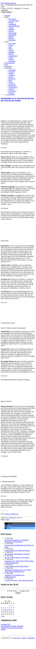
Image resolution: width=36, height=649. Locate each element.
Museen (10, 54)
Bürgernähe (12, 40)
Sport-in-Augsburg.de (11, 514)
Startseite (7, 15)
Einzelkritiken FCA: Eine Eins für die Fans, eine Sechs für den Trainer (17, 99)
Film (9, 47)
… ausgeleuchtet (10, 94)
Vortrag (10, 77)
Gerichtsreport (12, 87)
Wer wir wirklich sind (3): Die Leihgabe (17, 557)
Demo (10, 80)
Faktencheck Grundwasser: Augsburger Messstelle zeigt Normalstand (17, 541)
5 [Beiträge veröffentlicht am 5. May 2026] (3, 607)
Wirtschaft (11, 71)
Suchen (18, 593)
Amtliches (11, 75)
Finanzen (11, 38)
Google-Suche (24, 591)
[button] (8, 524)
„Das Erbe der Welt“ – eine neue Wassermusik (19, 580)
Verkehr (10, 28)
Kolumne (11, 93)
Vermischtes (8, 68)
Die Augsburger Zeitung (8, 3)
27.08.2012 (12, 517)
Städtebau (11, 29)
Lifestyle (11, 89)
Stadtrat (3, 629)
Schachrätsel (12, 91)
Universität (11, 61)
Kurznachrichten (10, 63)
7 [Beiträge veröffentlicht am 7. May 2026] (7, 607)
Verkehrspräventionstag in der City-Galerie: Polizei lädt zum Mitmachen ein (18, 570)
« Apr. (3, 616)
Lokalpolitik (12, 24)
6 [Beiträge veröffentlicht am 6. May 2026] (5, 607)
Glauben (11, 59)
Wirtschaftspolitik (13, 26)
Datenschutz (31, 638)
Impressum (16, 638)
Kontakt (23, 638)
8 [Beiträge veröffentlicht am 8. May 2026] (9, 607)
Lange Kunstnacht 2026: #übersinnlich (16, 566)
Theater (10, 45)
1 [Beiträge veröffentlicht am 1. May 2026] (9, 605)
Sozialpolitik (12, 35)
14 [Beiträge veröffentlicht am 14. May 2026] (7, 610)
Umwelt (10, 31)
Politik (7, 17)
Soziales (11, 73)
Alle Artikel (12, 19)
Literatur (11, 50)
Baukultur (11, 52)
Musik (10, 49)
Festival (10, 57)
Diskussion (11, 79)
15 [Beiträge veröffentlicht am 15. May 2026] (9, 610)
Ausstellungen (12, 56)
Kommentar (8, 66)
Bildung (10, 36)
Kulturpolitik (12, 33)
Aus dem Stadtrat (13, 21)
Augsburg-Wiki (5, 624)
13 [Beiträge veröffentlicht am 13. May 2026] (5, 610)
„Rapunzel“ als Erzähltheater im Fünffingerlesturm (14, 576)
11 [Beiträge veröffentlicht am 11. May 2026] (1, 610)
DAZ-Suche (13, 591)
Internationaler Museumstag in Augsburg (17, 554)
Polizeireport (12, 86)
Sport (6, 64)
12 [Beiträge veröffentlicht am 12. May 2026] (4, 610)
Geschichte (11, 84)
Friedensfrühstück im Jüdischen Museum (17, 550)
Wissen (10, 82)
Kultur (7, 42)
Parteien (10, 22)
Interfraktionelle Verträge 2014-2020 (12, 626)
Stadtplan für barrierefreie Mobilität (12, 628)
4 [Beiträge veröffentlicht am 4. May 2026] (1, 607)
